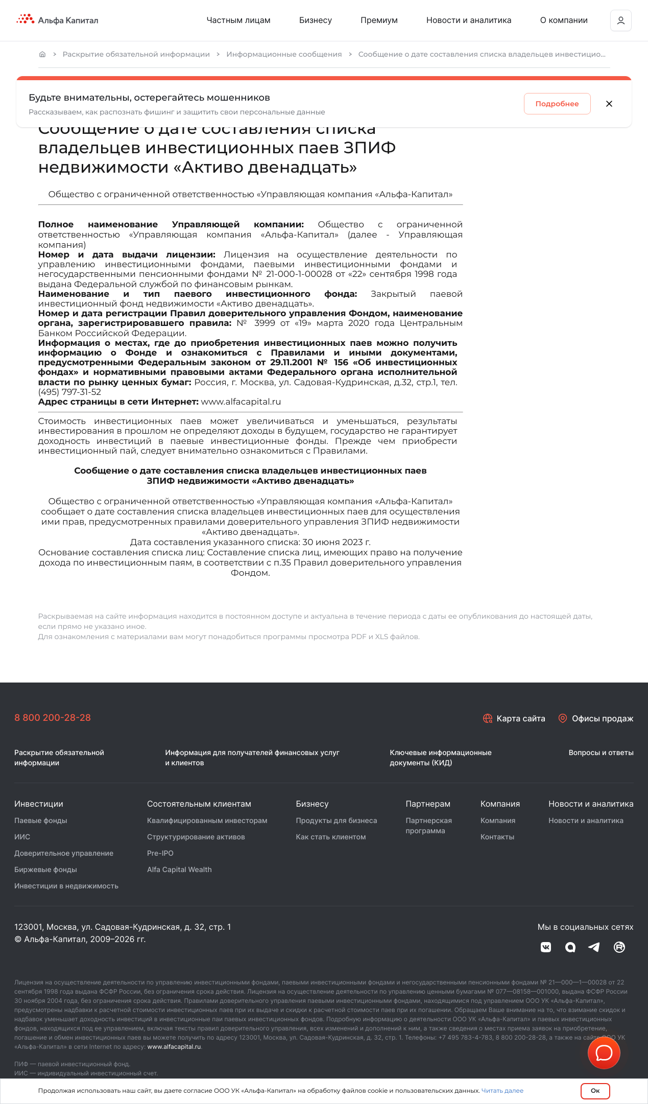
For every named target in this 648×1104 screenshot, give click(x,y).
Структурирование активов (196, 837)
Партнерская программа (429, 825)
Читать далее (503, 1091)
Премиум (379, 20)
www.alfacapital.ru (174, 1046)
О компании (564, 20)
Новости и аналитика (469, 20)
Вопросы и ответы (601, 752)
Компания (498, 820)
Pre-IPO (160, 853)
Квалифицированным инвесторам (207, 820)
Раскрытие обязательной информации (136, 54)
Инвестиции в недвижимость (66, 886)
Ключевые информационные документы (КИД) (441, 757)
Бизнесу (315, 20)
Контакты (497, 837)
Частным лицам (238, 20)
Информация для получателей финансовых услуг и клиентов (252, 757)
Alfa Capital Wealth (179, 869)
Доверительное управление (63, 853)
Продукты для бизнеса (336, 820)
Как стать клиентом (331, 837)
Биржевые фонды (45, 869)
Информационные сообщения (284, 54)
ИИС (22, 837)
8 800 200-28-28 (52, 718)
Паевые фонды (40, 820)
